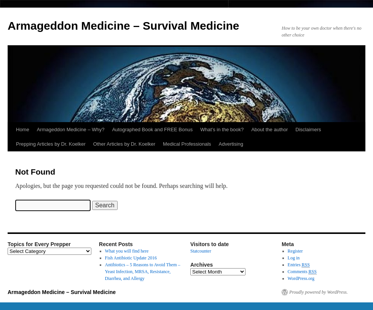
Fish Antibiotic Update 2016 (131, 258)
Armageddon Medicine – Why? (71, 129)
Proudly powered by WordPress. (318, 292)
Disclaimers (308, 129)
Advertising (231, 144)
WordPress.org (301, 278)
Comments (302, 272)
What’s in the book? (222, 129)
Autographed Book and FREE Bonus (152, 129)
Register (295, 251)
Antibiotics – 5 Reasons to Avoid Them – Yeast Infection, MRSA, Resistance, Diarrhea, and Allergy (142, 271)
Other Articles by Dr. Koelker (124, 144)
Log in (294, 258)
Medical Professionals (187, 144)
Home (22, 129)
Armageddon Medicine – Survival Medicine (123, 25)
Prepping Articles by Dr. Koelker (51, 144)
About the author (269, 129)
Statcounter (200, 251)
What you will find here (127, 251)
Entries (299, 265)
